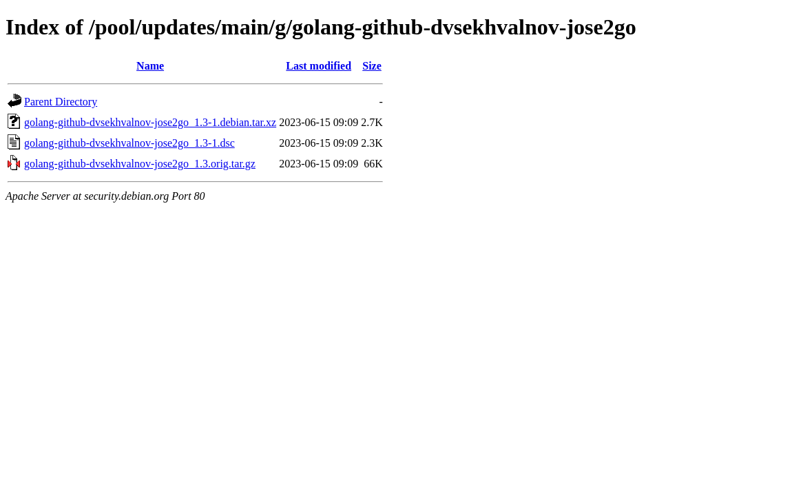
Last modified (318, 66)
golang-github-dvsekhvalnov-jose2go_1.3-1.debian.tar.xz (150, 122)
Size (372, 66)
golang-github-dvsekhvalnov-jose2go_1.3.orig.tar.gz (140, 163)
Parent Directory (60, 101)
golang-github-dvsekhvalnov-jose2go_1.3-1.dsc (129, 143)
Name (150, 66)
